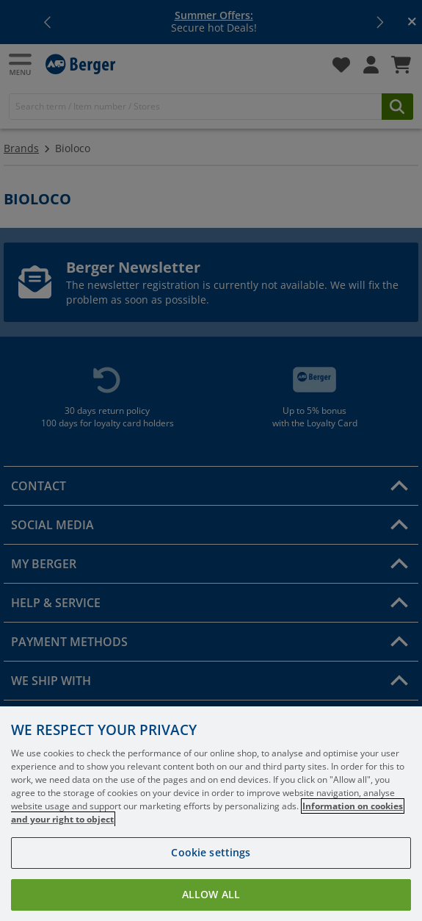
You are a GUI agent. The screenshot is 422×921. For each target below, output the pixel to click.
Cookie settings (210, 852)
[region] (211, 813)
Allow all (211, 894)
